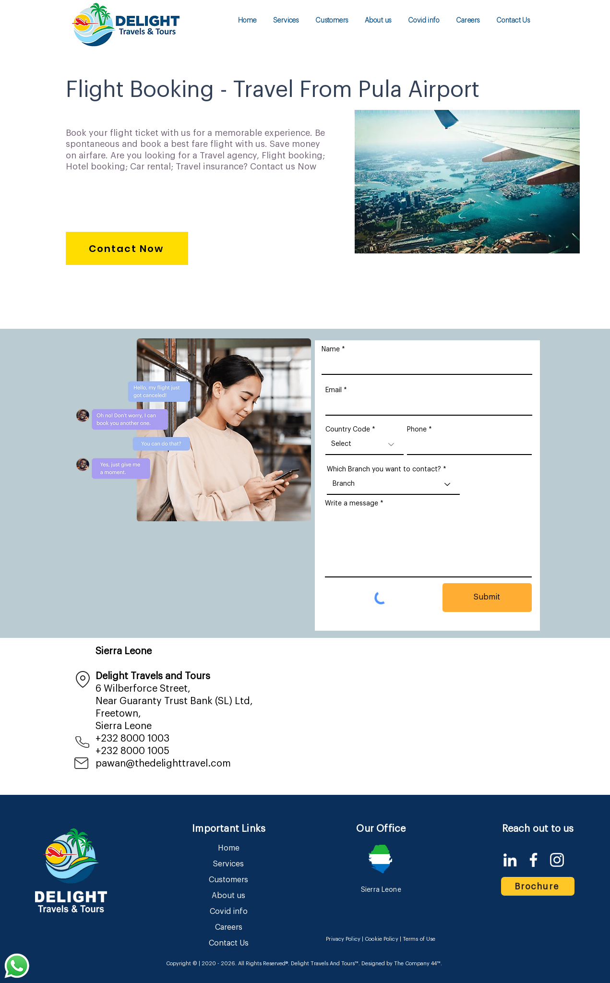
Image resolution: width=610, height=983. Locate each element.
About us (228, 895)
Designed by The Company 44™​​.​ (401, 963)
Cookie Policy (381, 939)
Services (228, 864)
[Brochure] (537, 886)
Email (333, 390)
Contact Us (229, 943)
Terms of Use (419, 939)
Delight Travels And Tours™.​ (325, 963)
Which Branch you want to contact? (384, 469)
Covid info (229, 911)
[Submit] (487, 597)
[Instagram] (557, 860)
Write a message (351, 503)
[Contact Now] (127, 248)
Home (228, 848)
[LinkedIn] (510, 860)
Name (331, 349)
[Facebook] (533, 860)
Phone (417, 429)
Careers (228, 927)
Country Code (347, 429)
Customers (228, 880)
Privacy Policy (343, 939)
